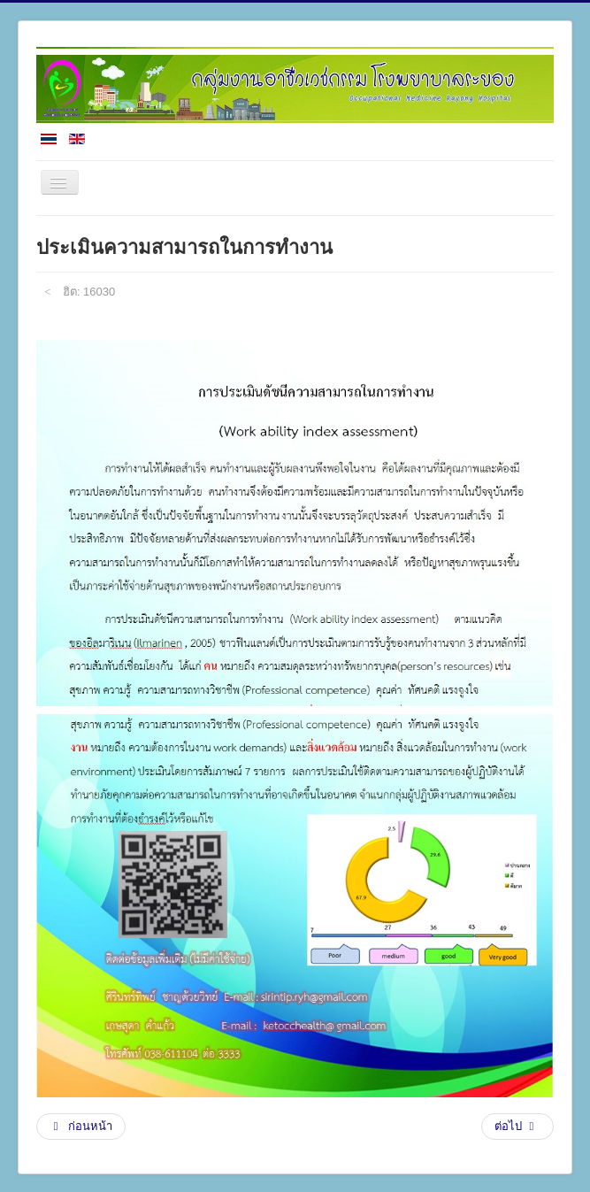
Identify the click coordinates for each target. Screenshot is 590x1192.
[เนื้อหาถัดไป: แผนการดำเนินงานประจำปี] (517, 1126)
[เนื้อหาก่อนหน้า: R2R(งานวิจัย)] (81, 1126)
